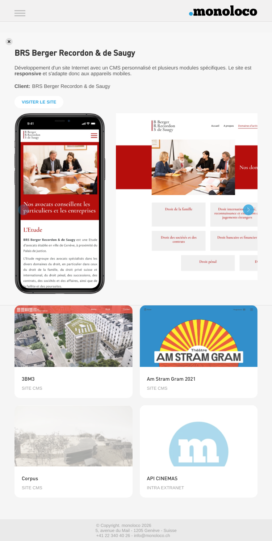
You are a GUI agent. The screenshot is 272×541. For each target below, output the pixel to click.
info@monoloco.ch (152, 535)
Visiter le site (39, 102)
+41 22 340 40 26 (113, 535)
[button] (248, 209)
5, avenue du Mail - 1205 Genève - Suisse (135, 530)
